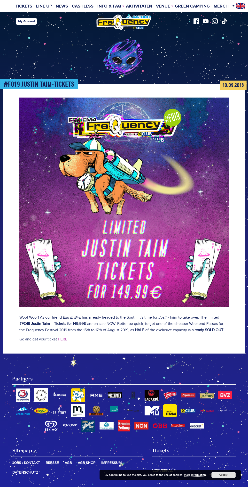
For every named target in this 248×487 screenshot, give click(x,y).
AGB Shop (86, 463)
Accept (223, 475)
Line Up (44, 6)
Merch (221, 6)
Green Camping (192, 6)
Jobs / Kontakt (26, 463)
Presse (52, 463)
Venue (163, 6)
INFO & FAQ (109, 6)
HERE (62, 339)
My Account (26, 21)
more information (195, 474)
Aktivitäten (139, 6)
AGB (68, 463)
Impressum (111, 463)
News (62, 6)
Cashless (82, 6)
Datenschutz (25, 472)
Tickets (24, 6)
